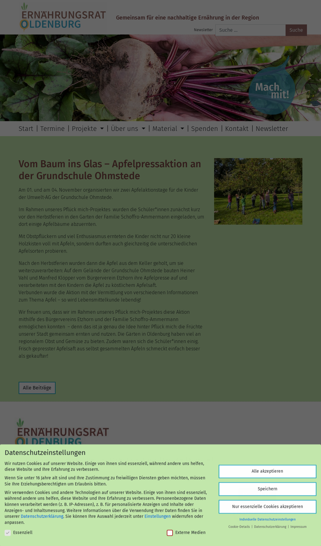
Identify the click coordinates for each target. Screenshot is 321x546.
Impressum (298, 530)
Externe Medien (186, 535)
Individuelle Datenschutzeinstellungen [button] (267, 522)
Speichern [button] (267, 491)
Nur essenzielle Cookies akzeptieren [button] (267, 509)
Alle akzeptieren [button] (267, 474)
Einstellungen (157, 519)
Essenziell (18, 535)
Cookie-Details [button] (239, 530)
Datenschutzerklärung (42, 519)
